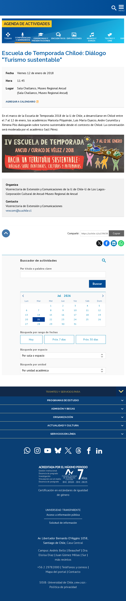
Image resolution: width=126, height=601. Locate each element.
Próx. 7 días (59, 339)
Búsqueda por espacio (33, 349)
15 (51, 314)
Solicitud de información (63, 522)
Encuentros (58, 38)
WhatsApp (121, 243)
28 (38, 324)
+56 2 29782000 (48, 567)
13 (26, 314)
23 (63, 319)
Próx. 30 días (90, 339)
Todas (8, 38)
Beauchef (74, 550)
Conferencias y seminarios (22, 39)
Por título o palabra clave (36, 268)
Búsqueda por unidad (33, 364)
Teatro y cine (110, 39)
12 (99, 310)
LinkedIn (114, 243)
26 (99, 319)
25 (87, 319)
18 (87, 314)
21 (38, 319)
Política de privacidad (63, 587)
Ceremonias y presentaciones (41, 39)
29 (51, 324)
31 (75, 324)
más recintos (63, 559)
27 (26, 324)
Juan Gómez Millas (68, 555)
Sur (84, 555)
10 (75, 310)
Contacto (74, 572)
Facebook (106, 243)
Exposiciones (74, 38)
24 (75, 319)
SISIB (42, 582)
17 (75, 314)
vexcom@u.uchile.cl (18, 210)
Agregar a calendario (22, 101)
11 (87, 310)
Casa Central (75, 543)
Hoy (31, 339)
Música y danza (91, 39)
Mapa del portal (56, 572)
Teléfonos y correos (74, 567)
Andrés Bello (58, 550)
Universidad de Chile (60, 582)
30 (63, 324)
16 (63, 314)
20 (26, 319)
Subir (6, 233)
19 (99, 314)
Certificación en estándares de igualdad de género (63, 492)
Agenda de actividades (27, 24)
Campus (43, 550)
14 (38, 314)
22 (51, 319)
